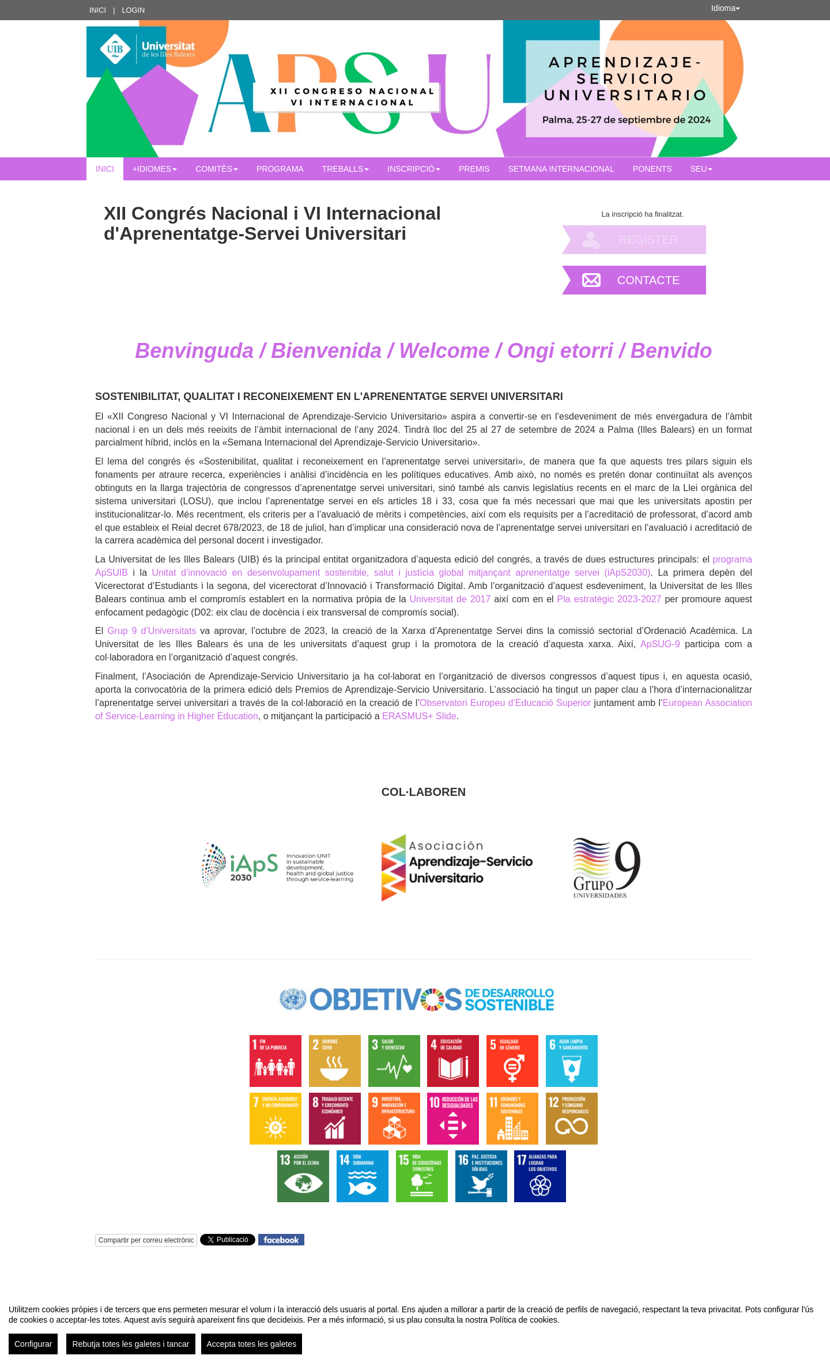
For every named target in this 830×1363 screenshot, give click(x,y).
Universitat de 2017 (450, 599)
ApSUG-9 (660, 644)
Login (133, 10)
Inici (97, 10)
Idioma (725, 8)
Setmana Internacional (561, 168)
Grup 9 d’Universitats (151, 631)
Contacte (648, 280)
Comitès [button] (216, 168)
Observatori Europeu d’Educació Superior (505, 703)
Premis (474, 168)
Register (648, 239)
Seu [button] (702, 168)
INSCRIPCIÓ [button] (413, 168)
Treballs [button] (345, 168)
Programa (280, 168)
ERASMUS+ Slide (419, 716)
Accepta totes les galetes (252, 1344)
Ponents (652, 168)
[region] (415, 1325)
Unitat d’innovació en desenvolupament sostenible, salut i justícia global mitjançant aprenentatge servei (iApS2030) (401, 572)
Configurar (33, 1344)
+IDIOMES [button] (155, 168)
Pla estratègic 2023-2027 (609, 599)
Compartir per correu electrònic (146, 1240)
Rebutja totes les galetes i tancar (130, 1344)
